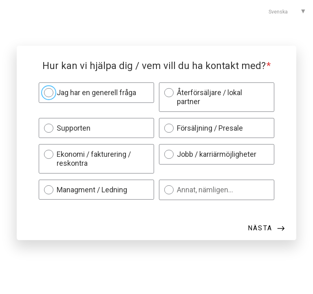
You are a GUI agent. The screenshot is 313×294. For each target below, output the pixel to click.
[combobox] (283, 11)
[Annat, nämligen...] (222, 189)
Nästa (260, 228)
